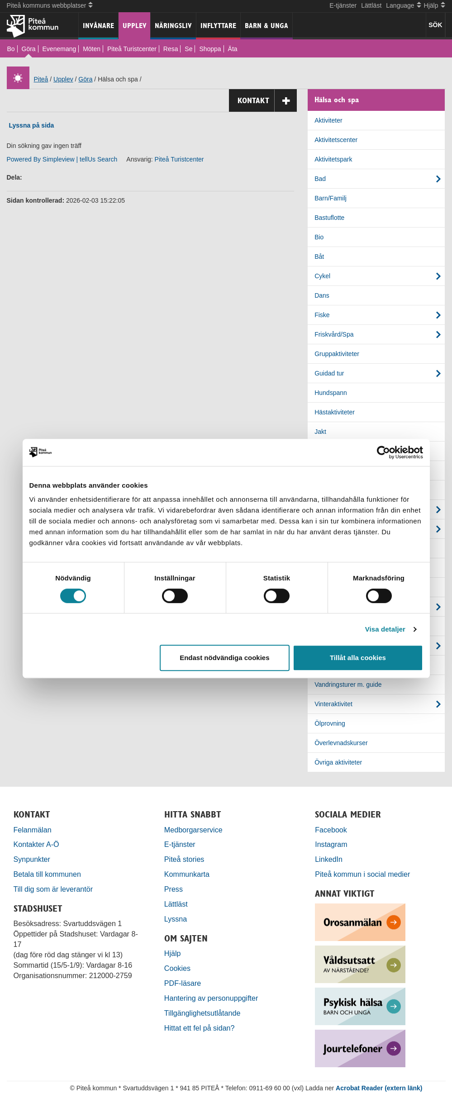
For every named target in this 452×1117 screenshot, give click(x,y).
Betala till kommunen (47, 874)
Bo (11, 48)
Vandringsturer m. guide (347, 684)
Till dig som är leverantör (54, 889)
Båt (319, 256)
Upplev (135, 25)
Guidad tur (329, 373)
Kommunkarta (186, 874)
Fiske (321, 314)
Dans (321, 295)
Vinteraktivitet (333, 704)
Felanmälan (33, 830)
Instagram (331, 844)
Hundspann (330, 392)
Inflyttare (218, 25)
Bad (320, 178)
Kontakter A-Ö (36, 844)
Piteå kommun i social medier (362, 874)
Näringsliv (173, 25)
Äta (233, 48)
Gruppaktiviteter (336, 353)
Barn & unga (266, 25)
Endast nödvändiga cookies (224, 657)
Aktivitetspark (333, 159)
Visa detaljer (385, 629)
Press (173, 889)
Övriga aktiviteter (338, 762)
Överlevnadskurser (341, 742)
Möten (91, 48)
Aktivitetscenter (335, 139)
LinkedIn (329, 859)
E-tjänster (343, 5)
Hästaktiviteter (334, 412)
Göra (29, 48)
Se (188, 48)
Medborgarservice (193, 830)
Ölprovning (329, 723)
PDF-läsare (182, 983)
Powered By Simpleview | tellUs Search (62, 159)
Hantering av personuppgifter (211, 998)
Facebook (331, 830)
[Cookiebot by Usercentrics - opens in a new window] (383, 452)
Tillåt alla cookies (358, 657)
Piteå (41, 79)
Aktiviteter (328, 120)
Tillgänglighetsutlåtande (202, 1013)
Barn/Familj (330, 198)
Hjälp (172, 953)
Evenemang (59, 48)
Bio (319, 237)
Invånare (98, 25)
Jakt (320, 431)
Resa (170, 48)
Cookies (177, 968)
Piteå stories (184, 859)
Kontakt (267, 101)
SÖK (435, 25)
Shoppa (210, 48)
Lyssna (175, 919)
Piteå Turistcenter (132, 48)
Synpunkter (32, 859)
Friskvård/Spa (333, 334)
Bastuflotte (329, 217)
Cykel (322, 276)
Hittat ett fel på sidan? (199, 1028)
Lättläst (371, 5)
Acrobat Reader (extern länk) (379, 1088)
